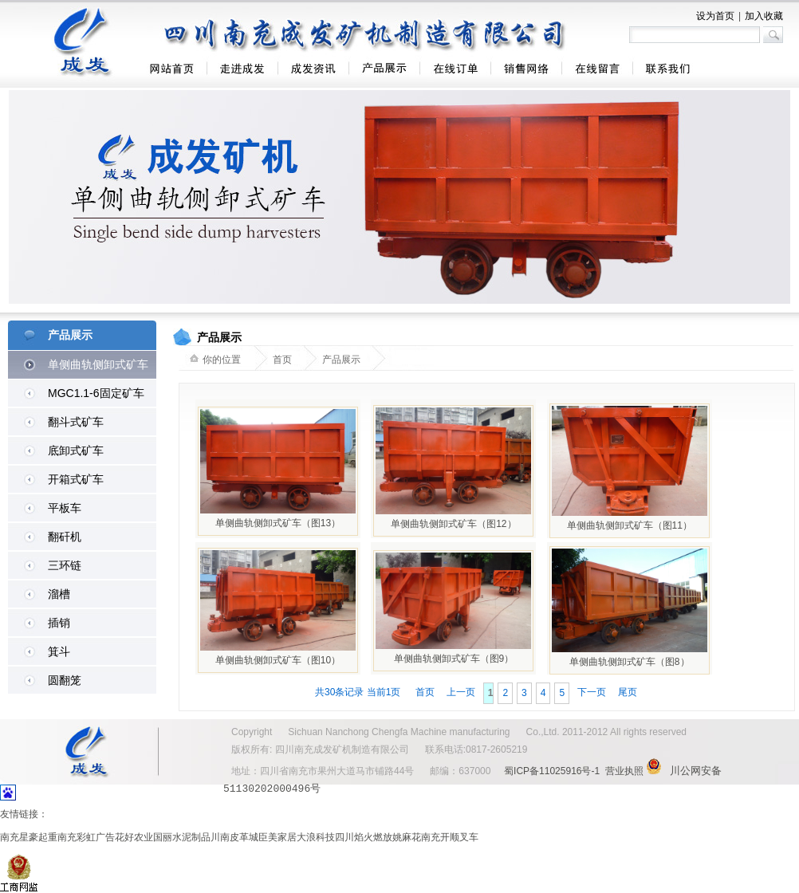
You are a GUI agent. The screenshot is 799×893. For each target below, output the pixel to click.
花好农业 (134, 836)
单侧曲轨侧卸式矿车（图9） (454, 658)
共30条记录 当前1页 (359, 692)
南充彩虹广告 (86, 836)
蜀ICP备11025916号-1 (552, 771)
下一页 (591, 692)
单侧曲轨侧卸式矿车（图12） (453, 523)
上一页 (461, 692)
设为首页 (715, 16)
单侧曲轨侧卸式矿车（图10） (277, 660)
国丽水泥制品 (182, 836)
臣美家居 (277, 836)
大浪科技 (316, 836)
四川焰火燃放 (363, 836)
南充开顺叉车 (449, 836)
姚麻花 (406, 836)
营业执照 (624, 771)
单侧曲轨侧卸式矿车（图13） (277, 523)
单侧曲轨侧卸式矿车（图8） (629, 661)
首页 (425, 692)
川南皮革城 (234, 836)
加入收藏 (764, 16)
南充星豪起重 (28, 836)
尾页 (627, 692)
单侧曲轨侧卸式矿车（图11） (629, 525)
